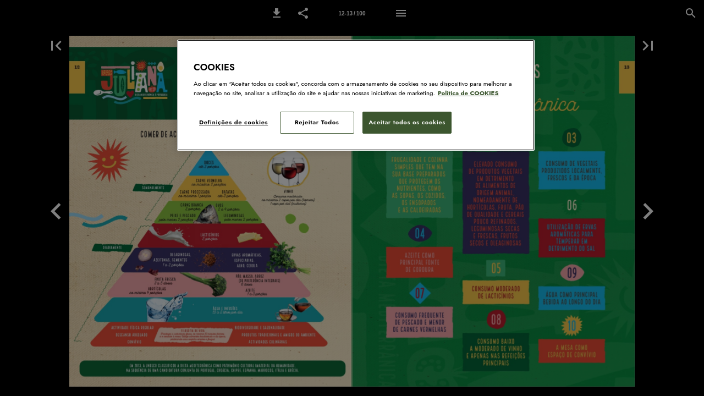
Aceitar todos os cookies (407, 122)
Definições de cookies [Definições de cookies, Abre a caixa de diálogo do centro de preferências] (233, 122)
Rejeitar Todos (317, 122)
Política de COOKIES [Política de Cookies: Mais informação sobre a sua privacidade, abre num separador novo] (468, 93)
